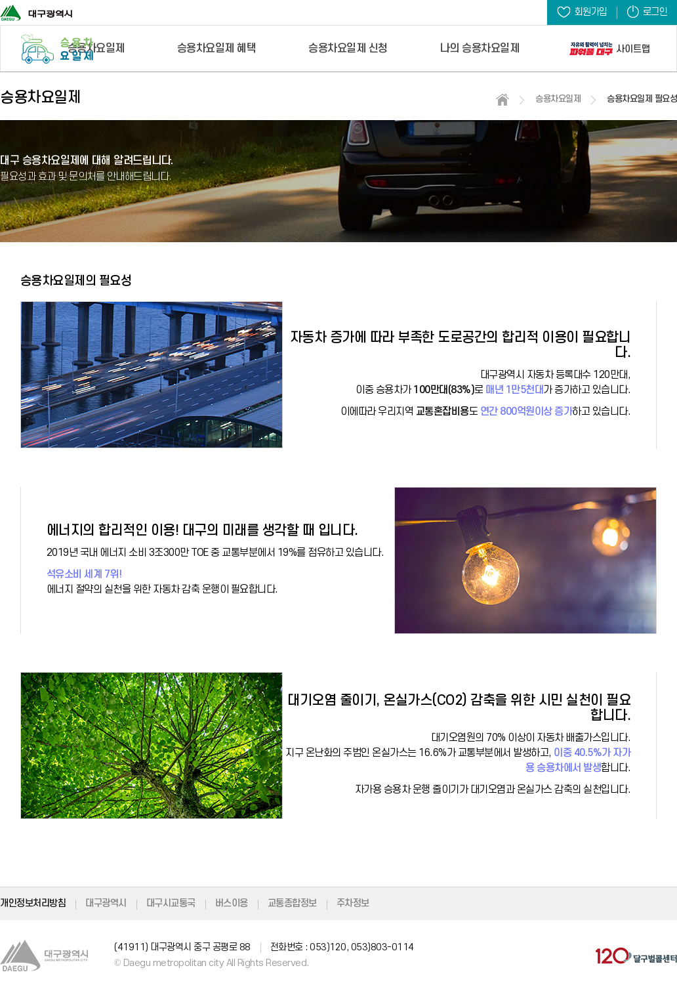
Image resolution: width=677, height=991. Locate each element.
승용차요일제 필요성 (642, 99)
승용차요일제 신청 (348, 48)
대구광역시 (106, 903)
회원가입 (582, 12)
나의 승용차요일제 (480, 48)
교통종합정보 (292, 903)
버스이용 (231, 903)
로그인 (647, 11)
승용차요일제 (96, 48)
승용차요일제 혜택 (216, 48)
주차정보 (353, 903)
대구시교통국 (170, 903)
